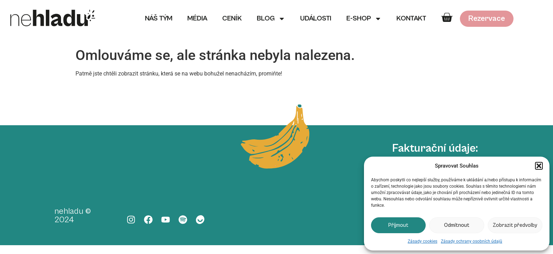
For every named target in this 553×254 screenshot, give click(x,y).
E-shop (364, 19)
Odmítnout (456, 225)
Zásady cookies (422, 241)
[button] (538, 165)
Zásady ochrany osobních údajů (471, 241)
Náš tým (158, 18)
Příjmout (398, 225)
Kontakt (411, 18)
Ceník (232, 18)
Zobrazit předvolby (515, 225)
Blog (271, 19)
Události (316, 18)
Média (197, 18)
